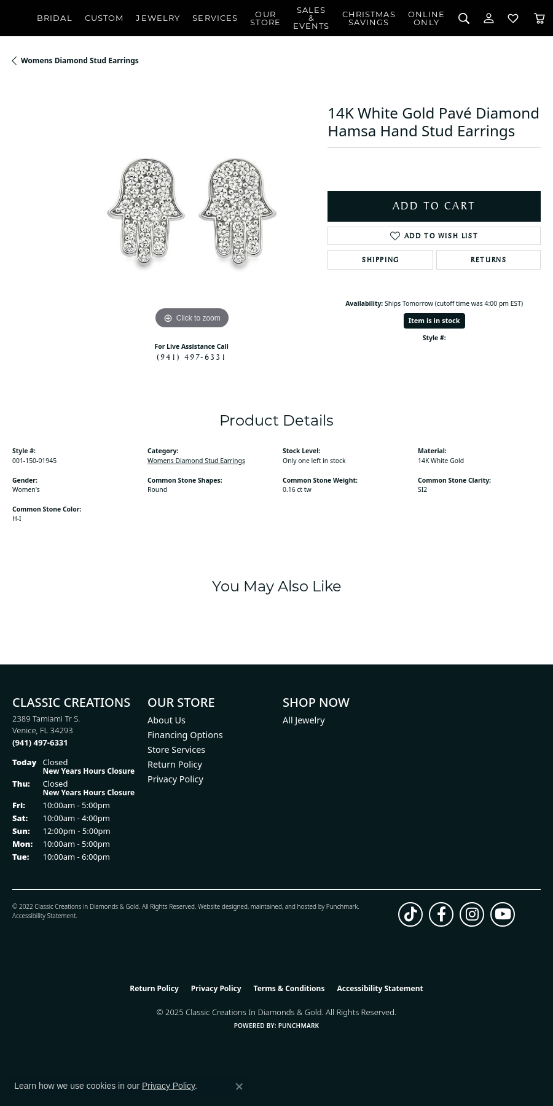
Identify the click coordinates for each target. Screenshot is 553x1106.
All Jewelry (304, 720)
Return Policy (174, 764)
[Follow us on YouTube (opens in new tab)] (502, 914)
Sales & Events (311, 18)
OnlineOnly (426, 18)
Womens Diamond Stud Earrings (80, 60)
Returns (488, 260)
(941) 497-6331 (192, 356)
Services (215, 18)
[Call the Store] (40, 742)
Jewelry (158, 18)
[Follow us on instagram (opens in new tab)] (472, 914)
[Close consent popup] (239, 1086)
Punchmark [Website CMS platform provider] (299, 1025)
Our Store (265, 18)
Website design (219, 906)
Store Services (176, 749)
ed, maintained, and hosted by (283, 906)
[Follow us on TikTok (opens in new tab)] (410, 914)
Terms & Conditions (289, 988)
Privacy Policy (175, 779)
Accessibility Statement (44, 915)
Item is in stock (434, 320)
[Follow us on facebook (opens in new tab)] (441, 914)
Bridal (55, 18)
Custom (104, 18)
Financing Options (185, 735)
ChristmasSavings (369, 18)
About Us (166, 720)
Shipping (380, 260)
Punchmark (342, 906)
